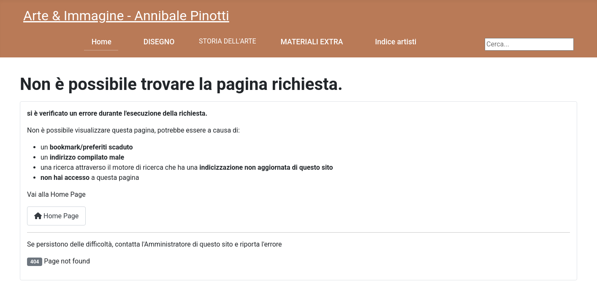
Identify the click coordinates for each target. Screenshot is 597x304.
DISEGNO (159, 42)
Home (101, 42)
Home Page (56, 216)
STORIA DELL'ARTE (227, 41)
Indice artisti (395, 42)
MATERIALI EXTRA (312, 42)
